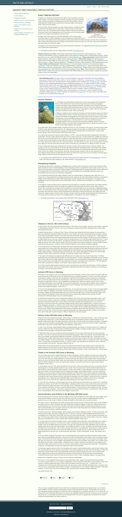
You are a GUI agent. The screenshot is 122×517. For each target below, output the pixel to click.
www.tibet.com (92, 54)
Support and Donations (66, 504)
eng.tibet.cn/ (55, 55)
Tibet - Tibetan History (103, 6)
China (94, 6)
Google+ (62, 477)
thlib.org (64, 65)
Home (88, 6)
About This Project (54, 504)
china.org (75, 465)
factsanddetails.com (78, 50)
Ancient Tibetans (18, 15)
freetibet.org (100, 59)
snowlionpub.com (76, 57)
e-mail (71, 477)
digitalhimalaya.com (81, 65)
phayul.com (47, 57)
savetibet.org (87, 62)
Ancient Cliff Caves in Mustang (22, 22)
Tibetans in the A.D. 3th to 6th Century (24, 20)
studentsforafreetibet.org (90, 60)
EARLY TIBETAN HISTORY (21, 13)
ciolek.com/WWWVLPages (73, 69)
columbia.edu (41, 65)
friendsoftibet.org (62, 62)
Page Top (104, 484)
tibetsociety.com (103, 62)
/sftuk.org (45, 62)
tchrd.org (66, 60)
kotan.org (45, 59)
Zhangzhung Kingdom (20, 18)
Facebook (43, 477)
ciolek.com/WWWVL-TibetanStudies (51, 67)
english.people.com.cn (72, 59)
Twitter (53, 477)
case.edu (79, 67)
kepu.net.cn (85, 463)
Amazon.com (42, 80)
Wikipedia (75, 55)
